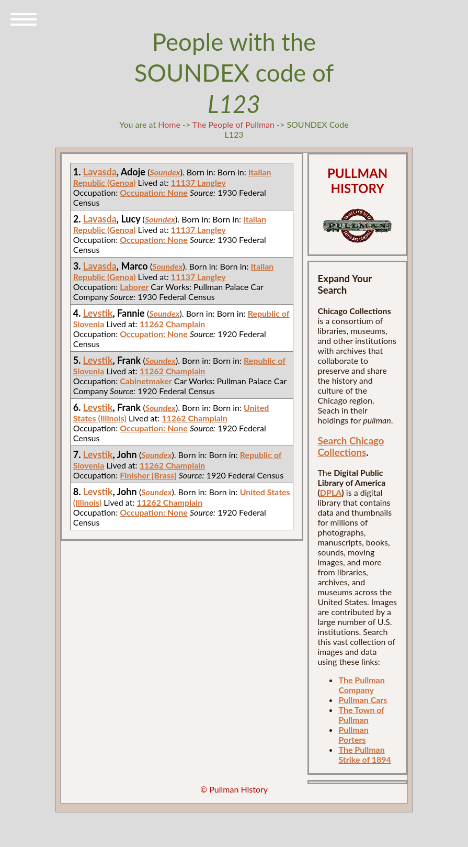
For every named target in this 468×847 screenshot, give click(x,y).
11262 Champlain (173, 324)
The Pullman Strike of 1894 (364, 754)
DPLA (331, 492)
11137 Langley (198, 182)
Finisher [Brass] (148, 475)
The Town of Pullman (361, 715)
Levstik (98, 313)
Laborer (134, 287)
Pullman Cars (362, 700)
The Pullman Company (361, 685)
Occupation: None (154, 192)
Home (169, 124)
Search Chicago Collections (350, 446)
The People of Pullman (233, 124)
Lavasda (100, 171)
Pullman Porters (353, 734)
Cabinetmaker (146, 381)
